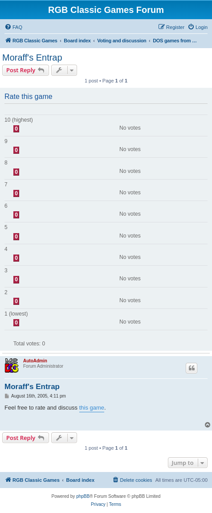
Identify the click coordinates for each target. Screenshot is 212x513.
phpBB (83, 496)
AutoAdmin (35, 360)
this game (91, 407)
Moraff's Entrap (32, 57)
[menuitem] (13, 27)
